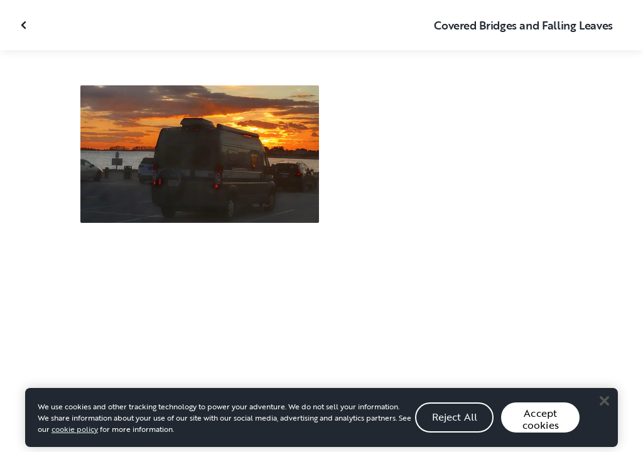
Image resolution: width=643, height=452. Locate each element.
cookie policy (74, 432)
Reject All (455, 420)
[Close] (604, 405)
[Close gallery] (25, 25)
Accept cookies (540, 422)
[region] (321, 421)
